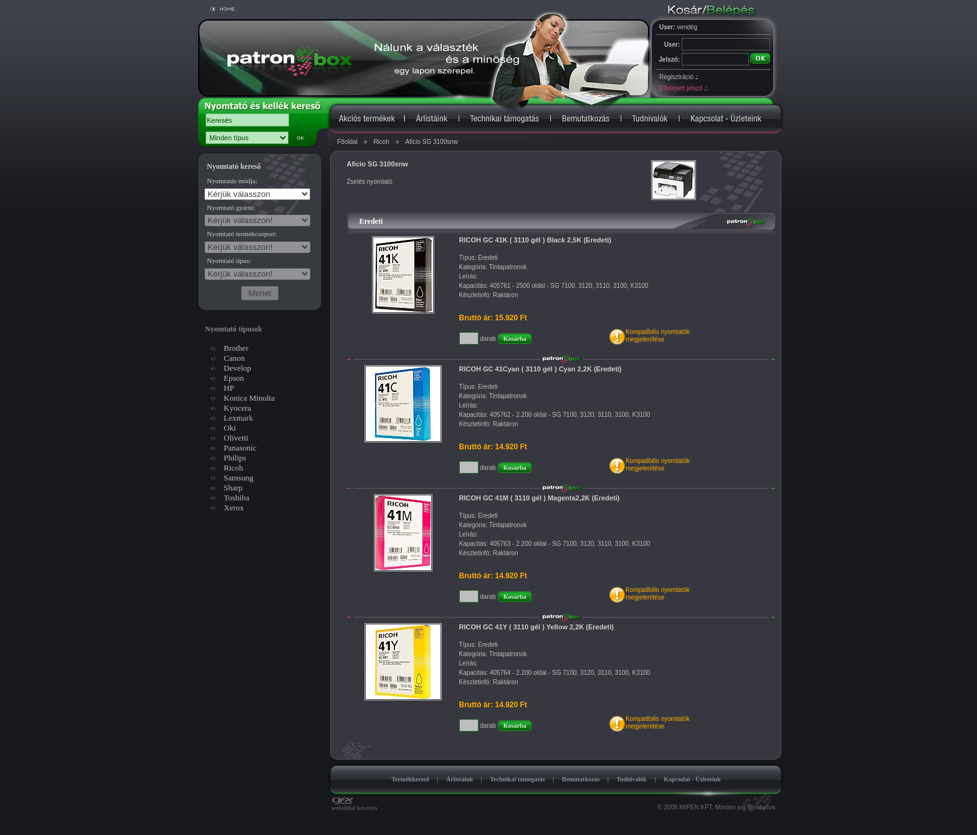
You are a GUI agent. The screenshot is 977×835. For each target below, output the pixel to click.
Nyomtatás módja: (232, 180)
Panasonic (240, 447)
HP (229, 388)
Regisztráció (678, 77)
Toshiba (236, 497)
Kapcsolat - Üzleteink (692, 779)
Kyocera (237, 408)
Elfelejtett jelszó (683, 88)
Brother (236, 348)
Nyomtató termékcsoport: (242, 233)
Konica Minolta (249, 398)
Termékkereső (410, 779)
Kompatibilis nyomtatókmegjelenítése (658, 335)
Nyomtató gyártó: (231, 207)
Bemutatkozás (581, 779)
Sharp (233, 487)
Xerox (234, 507)
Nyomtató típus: (229, 260)
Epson (234, 378)
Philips (235, 457)
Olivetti (236, 437)
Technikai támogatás (517, 779)
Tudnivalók (631, 779)
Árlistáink (459, 779)
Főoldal (347, 141)
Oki (230, 427)
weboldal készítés (354, 805)
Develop (237, 368)
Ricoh (381, 141)
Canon (234, 358)
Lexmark (238, 417)
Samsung (239, 477)
